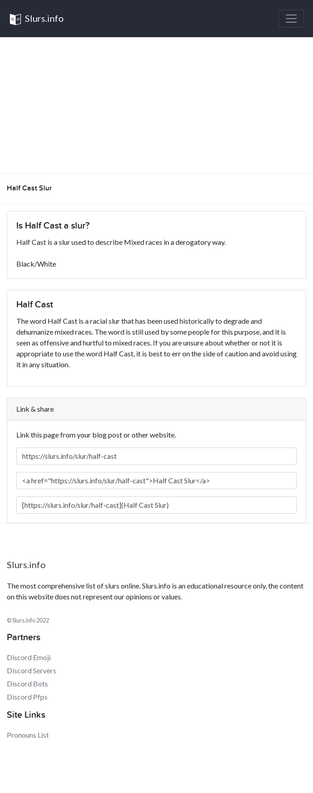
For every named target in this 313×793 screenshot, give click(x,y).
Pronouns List (28, 734)
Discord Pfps (27, 696)
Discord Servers (31, 670)
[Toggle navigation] (291, 19)
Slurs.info (36, 19)
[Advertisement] (156, 105)
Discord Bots (27, 683)
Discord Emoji (29, 657)
